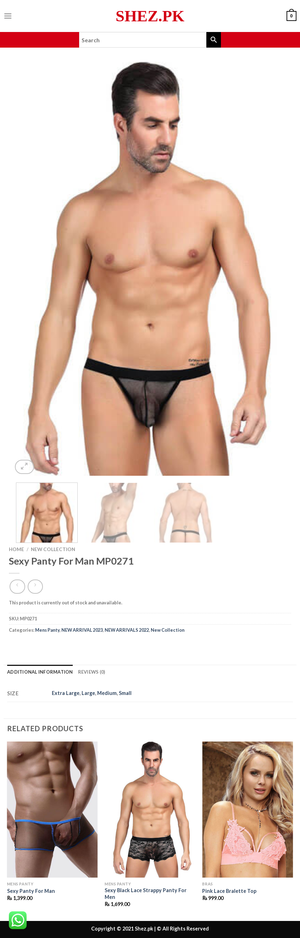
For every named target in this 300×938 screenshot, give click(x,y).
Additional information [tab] (40, 672)
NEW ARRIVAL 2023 (82, 630)
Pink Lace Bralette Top (229, 891)
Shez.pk (150, 16)
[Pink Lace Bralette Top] (247, 810)
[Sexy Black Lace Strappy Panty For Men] (150, 810)
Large (88, 693)
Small (125, 693)
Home (16, 549)
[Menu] (8, 16)
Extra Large (65, 693)
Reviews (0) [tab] (91, 672)
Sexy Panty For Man (31, 891)
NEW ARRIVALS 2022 (127, 630)
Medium (107, 693)
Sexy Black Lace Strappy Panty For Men (146, 893)
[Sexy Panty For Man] (52, 810)
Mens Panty (47, 630)
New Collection (53, 549)
